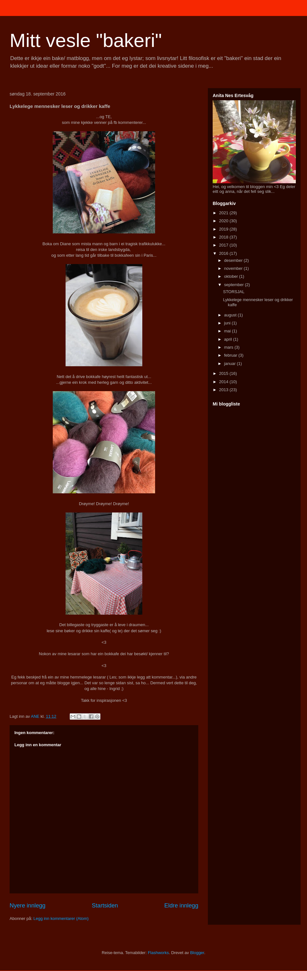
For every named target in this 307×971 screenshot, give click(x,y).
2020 (224, 220)
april (228, 339)
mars (229, 347)
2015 (224, 373)
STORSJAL (233, 291)
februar (231, 355)
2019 (224, 229)
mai (228, 331)
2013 (224, 389)
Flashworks (158, 952)
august (231, 315)
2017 (224, 245)
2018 (224, 237)
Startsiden (105, 905)
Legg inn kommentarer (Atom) (61, 918)
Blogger (197, 952)
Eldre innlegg (181, 905)
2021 (224, 212)
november (234, 268)
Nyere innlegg (27, 905)
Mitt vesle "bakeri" (86, 40)
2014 (224, 381)
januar (230, 363)
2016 (224, 253)
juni (228, 323)
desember (234, 260)
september (234, 284)
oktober (231, 276)
